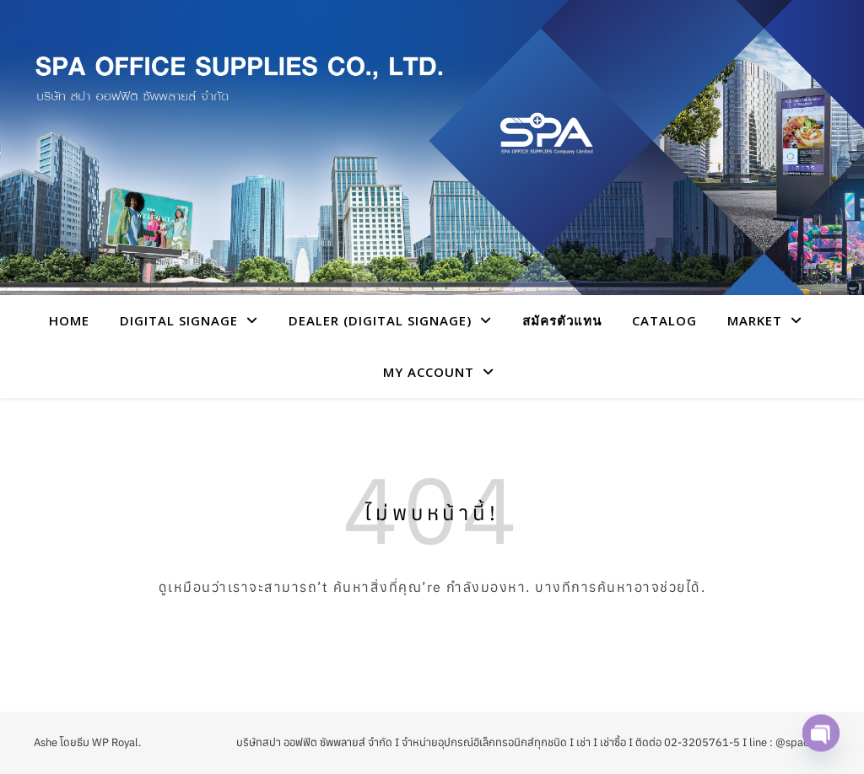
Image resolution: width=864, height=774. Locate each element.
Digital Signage (179, 320)
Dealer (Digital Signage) (380, 320)
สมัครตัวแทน (562, 320)
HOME (69, 320)
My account (428, 371)
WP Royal (115, 742)
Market (754, 320)
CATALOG (664, 320)
